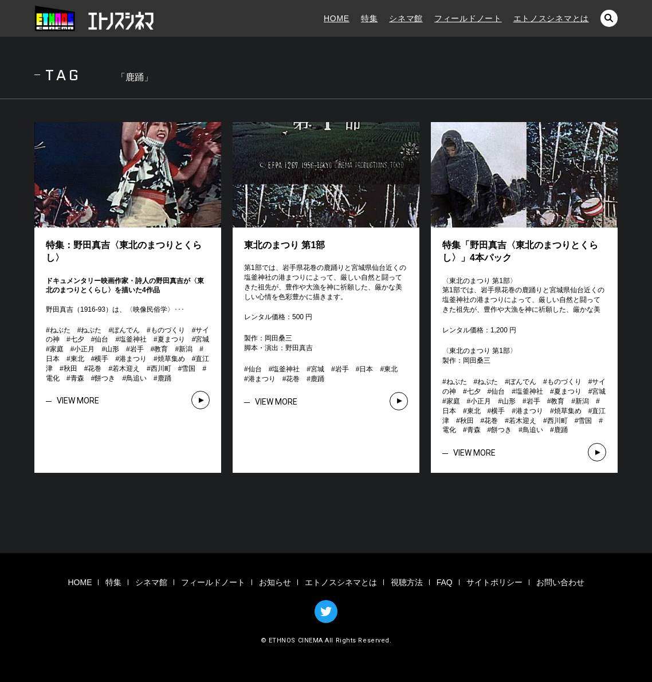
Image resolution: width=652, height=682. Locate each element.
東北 (77, 359)
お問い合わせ (560, 582)
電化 (53, 378)
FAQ (445, 582)
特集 (369, 18)
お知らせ (275, 582)
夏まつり (171, 339)
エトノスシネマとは (551, 18)
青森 (77, 378)
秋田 (70, 368)
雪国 (188, 368)
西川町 (161, 368)
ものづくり (168, 330)
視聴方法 (407, 582)
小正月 (84, 349)
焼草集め (171, 359)
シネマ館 (406, 18)
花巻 (94, 368)
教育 (161, 349)
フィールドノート (468, 18)
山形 (112, 349)
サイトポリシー (494, 582)
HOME (336, 18)
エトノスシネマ (94, 18)
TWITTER (326, 611)
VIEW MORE (78, 400)
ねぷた (91, 330)
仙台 (101, 339)
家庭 (57, 349)
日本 (53, 359)
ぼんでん (126, 330)
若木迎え (126, 368)
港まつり (133, 359)
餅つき (105, 378)
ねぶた (60, 330)
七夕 (77, 339)
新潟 (186, 349)
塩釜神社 (133, 339)
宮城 (202, 339)
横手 (101, 359)
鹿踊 (164, 378)
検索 (609, 18)
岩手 (137, 349)
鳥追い (136, 378)
